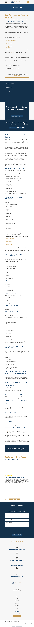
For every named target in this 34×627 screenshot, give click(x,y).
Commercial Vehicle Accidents (11, 40)
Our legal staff (7, 431)
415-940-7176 (17, 594)
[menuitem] (17, 87)
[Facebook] (14, 613)
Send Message (17, 534)
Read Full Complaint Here (17, 127)
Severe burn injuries (9, 244)
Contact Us (17, 616)
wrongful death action (17, 249)
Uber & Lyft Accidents (9, 47)
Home (17, 598)
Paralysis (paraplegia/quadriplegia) (12, 242)
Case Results (17, 605)
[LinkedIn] (19, 613)
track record (12, 52)
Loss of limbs (8, 245)
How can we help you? (9, 522)
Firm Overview (17, 600)
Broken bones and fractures (10, 241)
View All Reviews (14, 499)
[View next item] (18, 113)
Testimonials (17, 603)
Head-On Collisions (9, 43)
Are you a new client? (9, 519)
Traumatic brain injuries (10, 238)
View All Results (17, 116)
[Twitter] (17, 613)
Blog (17, 608)
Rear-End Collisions (9, 46)
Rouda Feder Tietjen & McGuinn (23, 31)
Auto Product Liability (9, 39)
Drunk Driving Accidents (10, 42)
